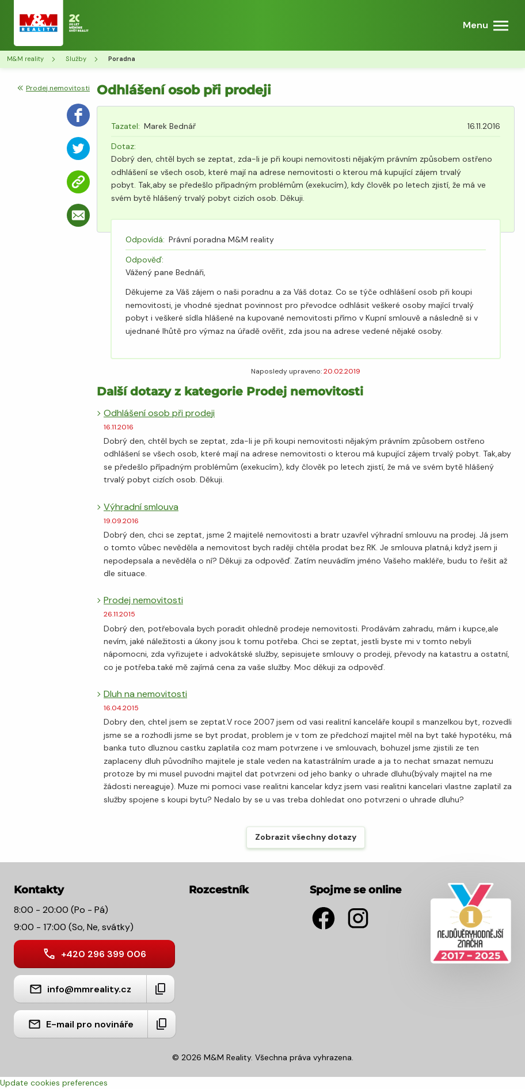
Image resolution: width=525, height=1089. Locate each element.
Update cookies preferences (54, 1082)
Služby (76, 59)
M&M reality (25, 59)
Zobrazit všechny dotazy (305, 837)
